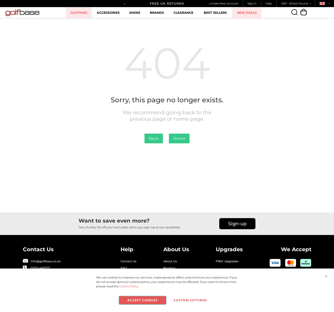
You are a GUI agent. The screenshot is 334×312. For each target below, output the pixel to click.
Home (179, 138)
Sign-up (237, 223)
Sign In (252, 3)
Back (153, 138)
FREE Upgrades (227, 261)
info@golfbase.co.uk (46, 261)
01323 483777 (40, 268)
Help (269, 3)
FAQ (124, 268)
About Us (170, 261)
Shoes (140, 14)
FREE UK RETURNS (167, 4)
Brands (161, 14)
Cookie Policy (128, 286)
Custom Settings (190, 300)
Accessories (114, 14)
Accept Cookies (142, 300)
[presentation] (124, 3)
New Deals (250, 13)
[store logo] (35, 12)
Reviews (169, 268)
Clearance (187, 14)
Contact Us (128, 261)
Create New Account (224, 3)
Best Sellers (218, 13)
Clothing (85, 14)
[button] (297, 3)
